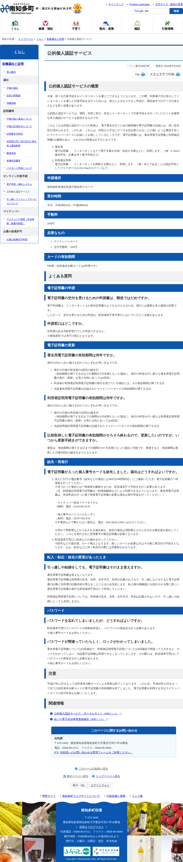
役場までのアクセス (91, 827)
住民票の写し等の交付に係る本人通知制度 (22, 143)
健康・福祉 (46, 25)
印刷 (137, 74)
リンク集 (137, 796)
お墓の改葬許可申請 (17, 239)
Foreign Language (139, 4)
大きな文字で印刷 (162, 74)
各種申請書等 (13, 160)
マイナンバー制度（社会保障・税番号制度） (20, 221)
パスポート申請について (19, 168)
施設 (137, 25)
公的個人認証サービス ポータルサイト (88, 713)
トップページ (25, 39)
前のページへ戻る (77, 776)
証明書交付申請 (15, 134)
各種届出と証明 (55, 39)
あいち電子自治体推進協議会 (81, 719)
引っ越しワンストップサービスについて (22, 201)
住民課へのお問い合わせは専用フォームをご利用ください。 (96, 752)
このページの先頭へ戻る (93, 768)
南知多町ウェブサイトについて (81, 796)
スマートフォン (100, 785)
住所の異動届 (13, 95)
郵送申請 (11, 153)
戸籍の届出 (12, 88)
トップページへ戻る (108, 776)
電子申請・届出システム (19, 184)
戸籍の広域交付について (19, 126)
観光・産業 (106, 25)
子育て (76, 25)
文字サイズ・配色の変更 (169, 4)
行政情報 (167, 25)
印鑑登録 (11, 103)
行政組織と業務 (116, 796)
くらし (40, 39)
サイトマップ (115, 4)
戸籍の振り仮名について (19, 119)
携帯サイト (49, 796)
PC (83, 785)
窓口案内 (11, 72)
